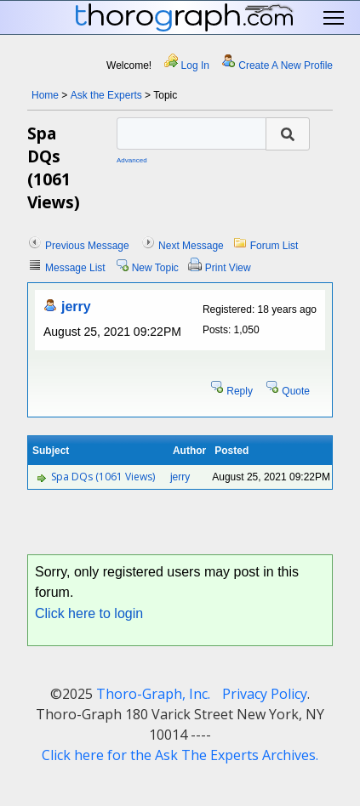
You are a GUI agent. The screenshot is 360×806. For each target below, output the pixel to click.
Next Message (191, 246)
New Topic (155, 268)
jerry (76, 306)
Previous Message (87, 246)
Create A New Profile (285, 65)
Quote (296, 391)
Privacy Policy (264, 693)
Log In (195, 65)
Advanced (132, 160)
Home (45, 95)
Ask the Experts (106, 95)
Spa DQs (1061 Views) (103, 476)
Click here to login (89, 613)
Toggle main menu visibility (334, 18)
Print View (228, 268)
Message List (75, 268)
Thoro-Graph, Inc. (153, 693)
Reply (239, 391)
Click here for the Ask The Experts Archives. (180, 755)
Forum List (274, 246)
